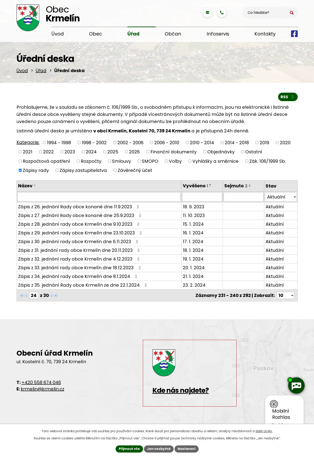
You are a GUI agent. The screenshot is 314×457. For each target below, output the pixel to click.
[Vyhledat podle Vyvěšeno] (202, 197)
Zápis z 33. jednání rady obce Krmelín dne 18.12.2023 (80, 268)
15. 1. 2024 (193, 224)
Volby (175, 161)
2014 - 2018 (237, 142)
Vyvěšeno (195, 186)
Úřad (133, 34)
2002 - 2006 (130, 142)
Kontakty (265, 34)
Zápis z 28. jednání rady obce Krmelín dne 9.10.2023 (79, 224)
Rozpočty (91, 161)
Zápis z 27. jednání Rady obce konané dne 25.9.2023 (80, 215)
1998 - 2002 (94, 142)
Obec (95, 34)
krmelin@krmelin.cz (42, 389)
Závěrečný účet (135, 170)
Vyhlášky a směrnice (215, 161)
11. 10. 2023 (194, 215)
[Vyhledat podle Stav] (281, 197)
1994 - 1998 (59, 142)
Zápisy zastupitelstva (83, 170)
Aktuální (275, 207)
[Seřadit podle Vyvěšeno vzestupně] (210, 184)
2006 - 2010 (166, 142)
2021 (27, 152)
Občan (173, 34)
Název (25, 186)
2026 (134, 152)
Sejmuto (235, 186)
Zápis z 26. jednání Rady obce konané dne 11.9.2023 (79, 207)
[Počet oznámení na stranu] (285, 295)
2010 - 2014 (202, 142)
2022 (48, 152)
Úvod (57, 34)
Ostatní (253, 152)
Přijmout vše (129, 449)
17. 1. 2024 (193, 241)
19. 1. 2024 (193, 259)
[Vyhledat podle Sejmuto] (243, 197)
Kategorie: (28, 142)
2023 (69, 152)
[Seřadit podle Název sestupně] (35, 186)
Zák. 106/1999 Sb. (267, 161)
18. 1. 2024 (193, 250)
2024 (91, 152)
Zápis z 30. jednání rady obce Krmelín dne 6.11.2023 (79, 241)
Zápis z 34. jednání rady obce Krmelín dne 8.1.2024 (78, 276)
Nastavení (186, 449)
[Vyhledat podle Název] (99, 197)
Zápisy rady (36, 170)
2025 (112, 152)
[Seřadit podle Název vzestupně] (35, 184)
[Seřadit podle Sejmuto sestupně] (249, 186)
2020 (285, 142)
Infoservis (218, 34)
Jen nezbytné (159, 449)
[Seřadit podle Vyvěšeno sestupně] (210, 186)
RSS (288, 97)
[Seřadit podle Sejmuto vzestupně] (249, 184)
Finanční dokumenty (173, 152)
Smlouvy (121, 161)
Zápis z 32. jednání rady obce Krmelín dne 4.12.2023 (79, 259)
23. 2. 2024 (194, 285)
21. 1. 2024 (193, 276)
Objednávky (221, 152)
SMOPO (150, 161)
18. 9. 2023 (193, 207)
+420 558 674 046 (41, 382)
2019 (264, 142)
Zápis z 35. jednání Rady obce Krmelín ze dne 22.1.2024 (83, 285)
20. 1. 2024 (194, 268)
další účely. (264, 431)
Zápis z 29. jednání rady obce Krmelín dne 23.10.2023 (81, 233)
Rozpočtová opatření (46, 161)
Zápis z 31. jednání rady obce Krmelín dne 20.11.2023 (79, 250)
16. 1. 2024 (193, 233)
